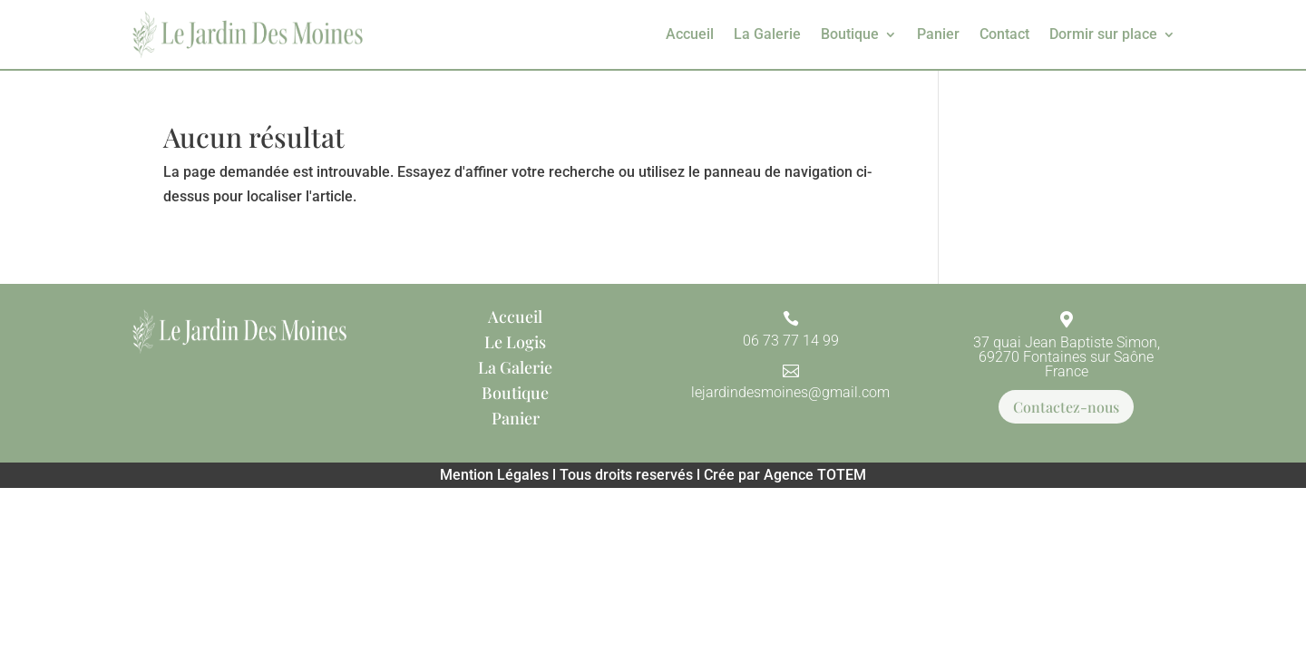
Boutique (850, 34)
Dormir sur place (1103, 34)
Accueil (690, 34)
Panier (938, 34)
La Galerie (767, 34)
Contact (1004, 34)
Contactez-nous (1066, 406)
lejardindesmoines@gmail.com (790, 392)
